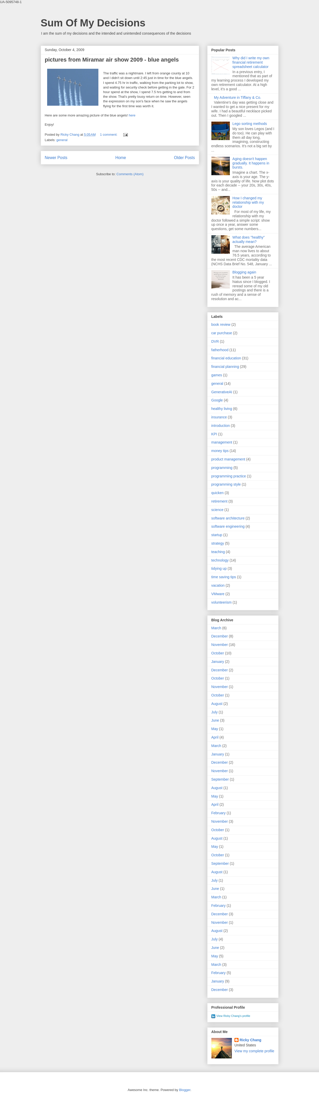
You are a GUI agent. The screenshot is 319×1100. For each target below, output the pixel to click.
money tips (220, 451)
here (132, 115)
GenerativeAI (221, 392)
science (217, 510)
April (215, 737)
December (219, 636)
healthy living (221, 409)
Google (217, 400)
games (216, 375)
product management (228, 459)
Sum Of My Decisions (93, 22)
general (61, 140)
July (214, 712)
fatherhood (220, 350)
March (216, 628)
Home (120, 157)
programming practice (228, 476)
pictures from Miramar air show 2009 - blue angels (112, 59)
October (217, 653)
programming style (226, 484)
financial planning (225, 367)
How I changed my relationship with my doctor (248, 202)
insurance (219, 417)
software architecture (228, 518)
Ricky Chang (250, 1040)
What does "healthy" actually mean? (248, 239)
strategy (217, 543)
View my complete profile (254, 1051)
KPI (214, 434)
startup (216, 535)
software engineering (228, 526)
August (217, 704)
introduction (220, 426)
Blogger (184, 1090)
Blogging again (244, 272)
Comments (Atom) (130, 174)
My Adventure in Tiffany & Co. (237, 97)
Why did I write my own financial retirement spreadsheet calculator (250, 62)
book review (221, 324)
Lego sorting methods (249, 124)
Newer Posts (56, 157)
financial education (226, 358)
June (215, 720)
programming (221, 468)
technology (220, 560)
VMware (217, 594)
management (221, 442)
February (218, 813)
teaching (218, 552)
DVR (215, 341)
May (214, 729)
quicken (217, 493)
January (217, 662)
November (219, 645)
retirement (219, 501)
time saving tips (223, 577)
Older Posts (184, 157)
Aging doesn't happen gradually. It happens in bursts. (250, 163)
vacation (218, 585)
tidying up (219, 568)
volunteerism (221, 602)
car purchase (221, 333)
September (220, 779)
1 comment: (109, 134)
